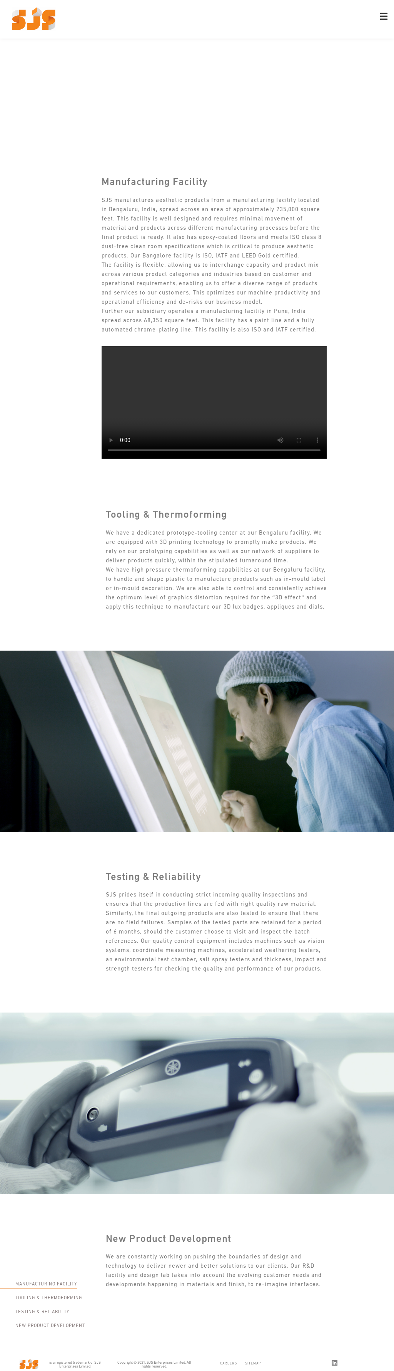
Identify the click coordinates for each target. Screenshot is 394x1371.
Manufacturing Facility (46, 1284)
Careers (228, 1363)
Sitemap (253, 1363)
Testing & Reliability (42, 1312)
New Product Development (50, 1326)
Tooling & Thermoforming (48, 1298)
